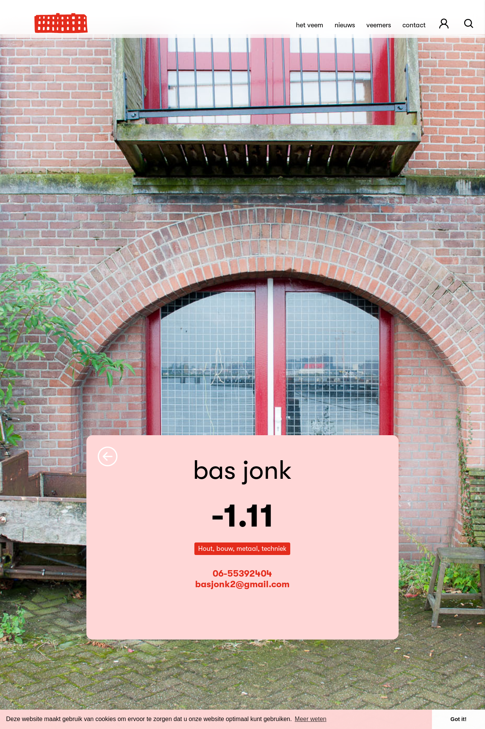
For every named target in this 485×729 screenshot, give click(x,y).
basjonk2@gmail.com (242, 584)
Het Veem (309, 25)
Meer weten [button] (311, 719)
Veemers (378, 25)
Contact (414, 25)
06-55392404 (242, 573)
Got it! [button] (458, 719)
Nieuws (345, 25)
